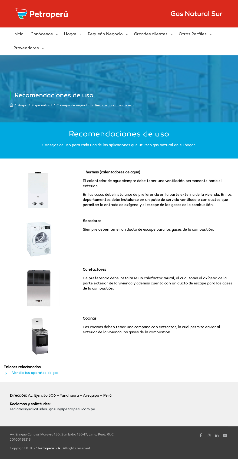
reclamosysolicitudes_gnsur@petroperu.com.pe (52, 409)
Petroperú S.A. (49, 448)
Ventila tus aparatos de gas (35, 373)
